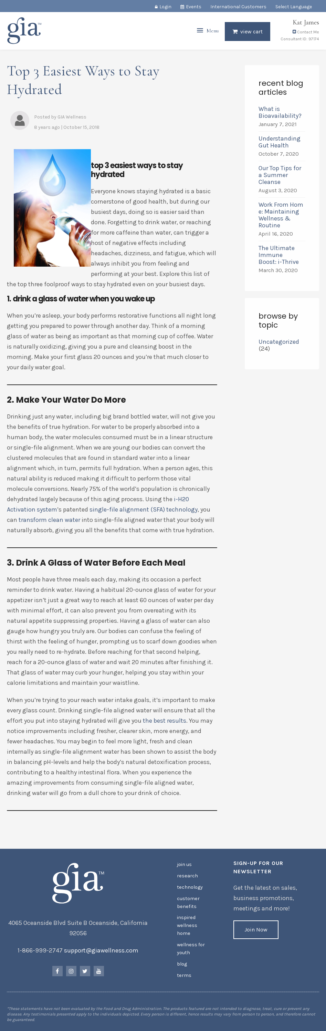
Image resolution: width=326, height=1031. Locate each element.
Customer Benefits (188, 901)
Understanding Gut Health (280, 142)
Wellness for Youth (190, 946)
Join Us (184, 864)
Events (193, 7)
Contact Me (306, 33)
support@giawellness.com (101, 950)
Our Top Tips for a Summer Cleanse (280, 175)
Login (165, 7)
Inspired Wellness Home (187, 923)
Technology (189, 886)
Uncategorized (279, 342)
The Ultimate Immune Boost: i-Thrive (279, 255)
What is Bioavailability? (280, 112)
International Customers (238, 7)
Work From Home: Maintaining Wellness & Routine (281, 215)
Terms (184, 972)
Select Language (293, 7)
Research (187, 875)
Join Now (255, 929)
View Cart (251, 33)
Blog (182, 961)
